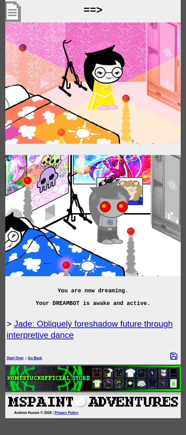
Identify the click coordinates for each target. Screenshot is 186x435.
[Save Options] (174, 356)
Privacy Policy (67, 413)
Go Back (35, 358)
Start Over (15, 358)
